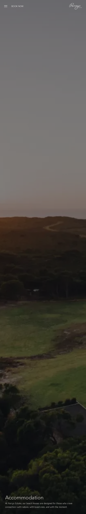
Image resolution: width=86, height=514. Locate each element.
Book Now (17, 6)
